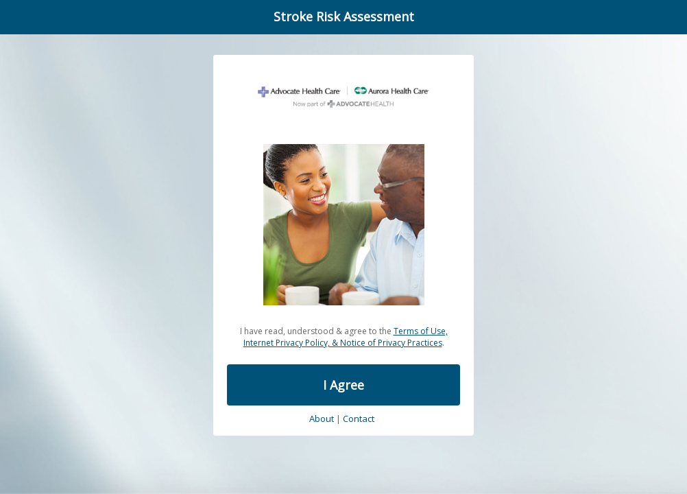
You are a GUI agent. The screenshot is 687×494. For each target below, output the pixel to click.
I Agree (343, 385)
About (321, 419)
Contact (358, 419)
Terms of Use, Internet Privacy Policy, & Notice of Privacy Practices (345, 337)
